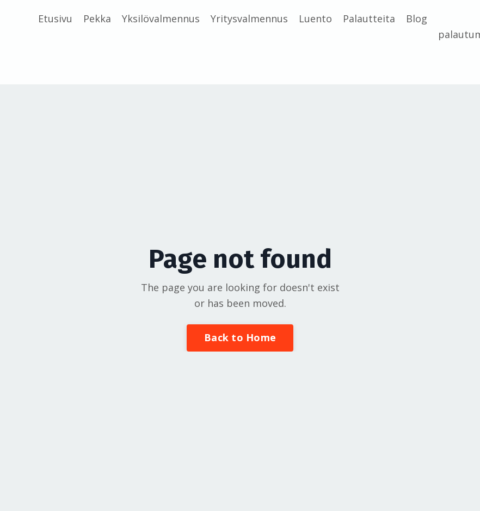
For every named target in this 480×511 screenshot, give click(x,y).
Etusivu (55, 18)
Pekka (97, 18)
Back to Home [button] (240, 337)
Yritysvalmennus (249, 18)
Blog (416, 18)
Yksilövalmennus (161, 18)
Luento (315, 18)
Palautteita (369, 18)
